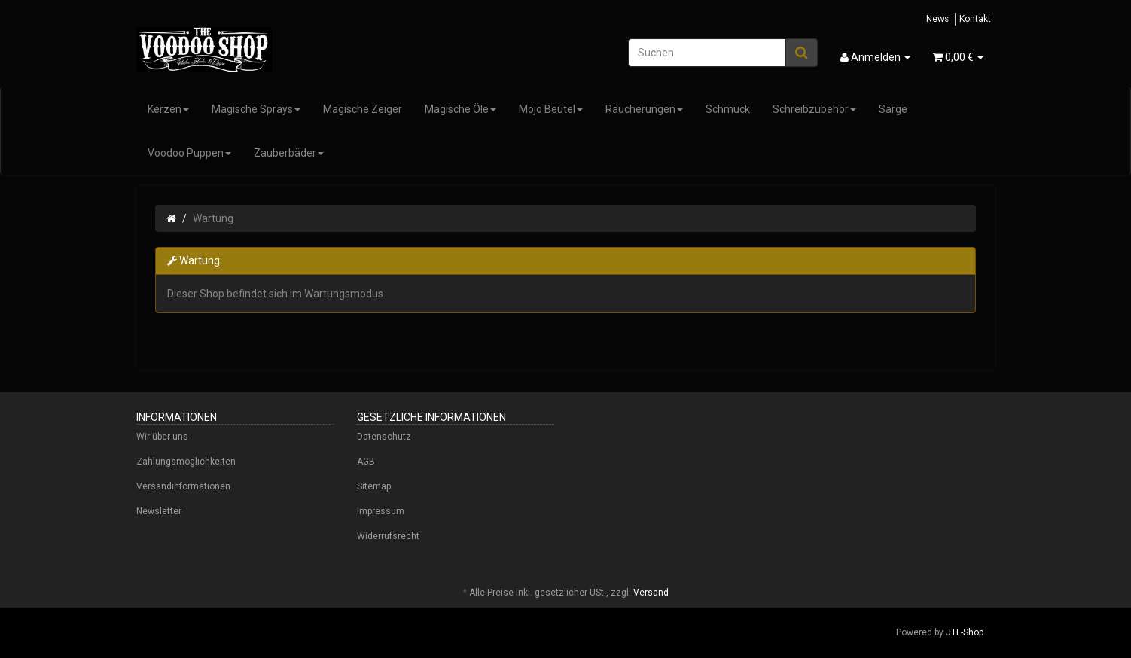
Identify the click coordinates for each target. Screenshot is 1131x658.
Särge (893, 109)
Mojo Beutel (551, 109)
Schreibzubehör (814, 109)
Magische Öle (460, 109)
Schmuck (728, 109)
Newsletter (158, 511)
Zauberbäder (289, 153)
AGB (366, 461)
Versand (651, 592)
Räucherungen (644, 109)
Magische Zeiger (362, 109)
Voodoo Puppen (189, 153)
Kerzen (168, 109)
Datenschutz (384, 436)
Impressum (380, 511)
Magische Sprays (256, 109)
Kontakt (975, 19)
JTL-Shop (964, 632)
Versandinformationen (183, 486)
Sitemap (374, 486)
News (937, 19)
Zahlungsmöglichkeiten (186, 461)
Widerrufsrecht (388, 536)
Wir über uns (162, 436)
